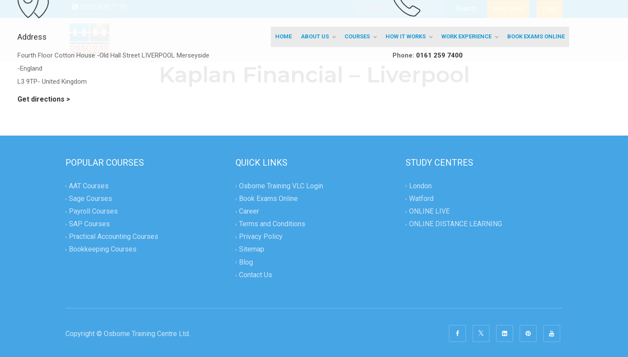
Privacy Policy (261, 237)
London (420, 186)
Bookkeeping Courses (103, 249)
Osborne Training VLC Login (281, 186)
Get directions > (43, 99)
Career (249, 211)
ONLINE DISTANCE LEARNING (455, 224)
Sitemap (251, 249)
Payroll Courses (93, 211)
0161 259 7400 (439, 55)
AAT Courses (89, 186)
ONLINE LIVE (429, 211)
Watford (421, 198)
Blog (246, 262)
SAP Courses (89, 224)
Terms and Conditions (272, 224)
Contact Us (255, 275)
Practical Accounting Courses (113, 237)
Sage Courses (90, 198)
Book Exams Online (268, 198)
